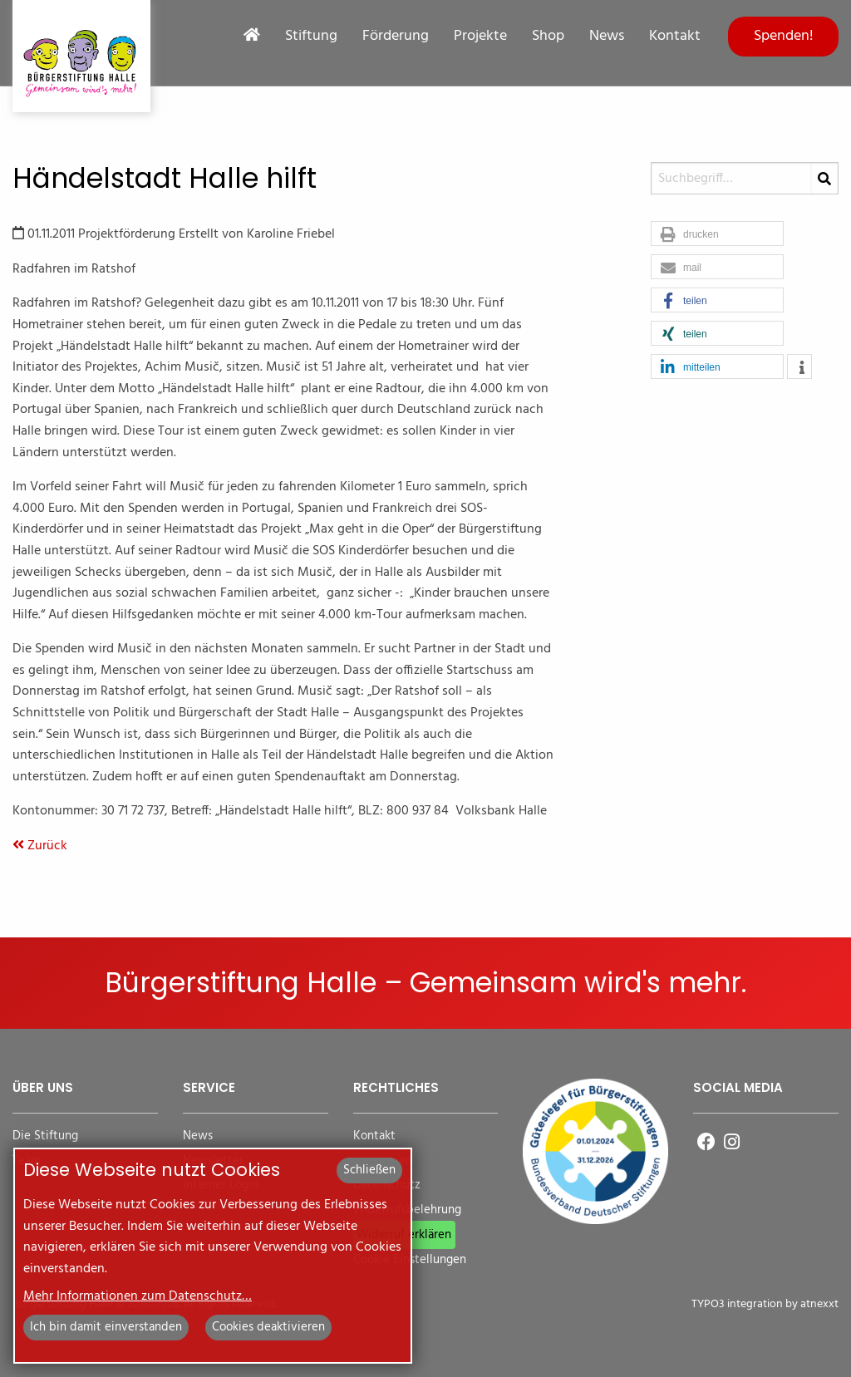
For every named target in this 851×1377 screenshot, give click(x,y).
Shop (548, 36)
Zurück (39, 846)
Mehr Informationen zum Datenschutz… (137, 1296)
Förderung (395, 36)
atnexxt (819, 1304)
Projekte (480, 36)
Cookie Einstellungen (409, 1260)
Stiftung (311, 36)
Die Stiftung (45, 1136)
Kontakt (675, 36)
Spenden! (784, 36)
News (606, 36)
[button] (717, 234)
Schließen (369, 1170)
